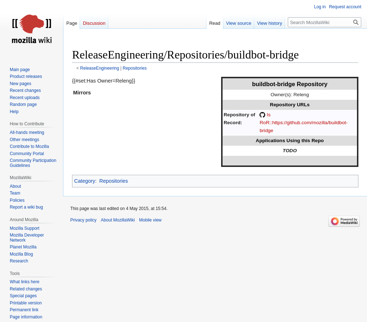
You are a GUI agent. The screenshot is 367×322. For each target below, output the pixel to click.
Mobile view (150, 220)
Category (84, 181)
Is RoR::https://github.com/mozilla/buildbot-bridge (303, 122)
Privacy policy (83, 220)
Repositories (135, 68)
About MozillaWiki (118, 220)
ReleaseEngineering (99, 68)
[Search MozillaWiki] (324, 22)
